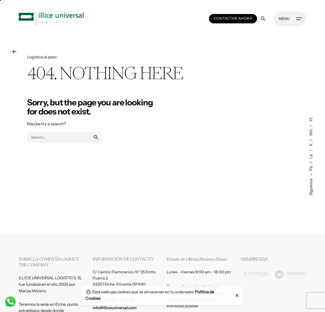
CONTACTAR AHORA (233, 18)
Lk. (310, 155)
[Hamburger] (290, 18)
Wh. (310, 132)
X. (310, 144)
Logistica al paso (42, 57)
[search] (96, 137)
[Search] (263, 18)
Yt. (310, 119)
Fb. (310, 168)
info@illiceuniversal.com (115, 308)
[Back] (14, 51)
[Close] (237, 295)
